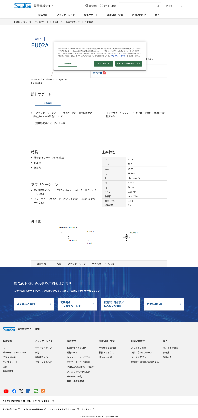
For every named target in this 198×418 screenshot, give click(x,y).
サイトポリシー (10, 409)
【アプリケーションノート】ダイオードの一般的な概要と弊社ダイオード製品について (62, 114)
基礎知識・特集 (115, 15)
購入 (157, 15)
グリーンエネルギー (44, 362)
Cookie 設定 (68, 63)
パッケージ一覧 (74, 376)
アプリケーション (66, 15)
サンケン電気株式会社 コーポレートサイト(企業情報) (26, 400)
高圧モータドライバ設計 (78, 362)
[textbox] (137, 6)
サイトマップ (88, 409)
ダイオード (57, 21)
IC (4, 347)
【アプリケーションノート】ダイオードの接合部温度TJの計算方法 (135, 114)
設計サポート (43, 264)
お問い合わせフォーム (141, 352)
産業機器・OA (41, 357)
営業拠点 (167, 357)
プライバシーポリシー (33, 409)
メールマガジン (138, 357)
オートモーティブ (43, 347)
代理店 (166, 352)
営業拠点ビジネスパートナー (71, 304)
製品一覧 (27, 21)
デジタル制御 (9, 357)
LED (5, 366)
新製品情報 (8, 371)
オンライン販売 (170, 347)
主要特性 (96, 264)
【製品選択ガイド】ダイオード (49, 123)
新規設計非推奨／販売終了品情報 (114, 304)
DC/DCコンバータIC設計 (78, 371)
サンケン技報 (105, 357)
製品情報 (42, 15)
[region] (100, 56)
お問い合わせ (139, 15)
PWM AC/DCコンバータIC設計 (81, 366)
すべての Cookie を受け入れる (128, 63)
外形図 (110, 264)
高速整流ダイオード (75, 21)
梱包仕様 (97, 72)
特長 (59, 264)
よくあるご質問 (26, 304)
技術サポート (91, 15)
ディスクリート (42, 21)
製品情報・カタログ (76, 347)
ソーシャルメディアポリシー (62, 409)
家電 (37, 352)
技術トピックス (106, 352)
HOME (17, 21)
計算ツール (72, 352)
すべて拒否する (103, 63)
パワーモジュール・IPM (14, 352)
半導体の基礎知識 (107, 347)
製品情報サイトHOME (21, 329)
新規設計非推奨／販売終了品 (145, 362)
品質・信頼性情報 (75, 381)
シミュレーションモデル (78, 357)
